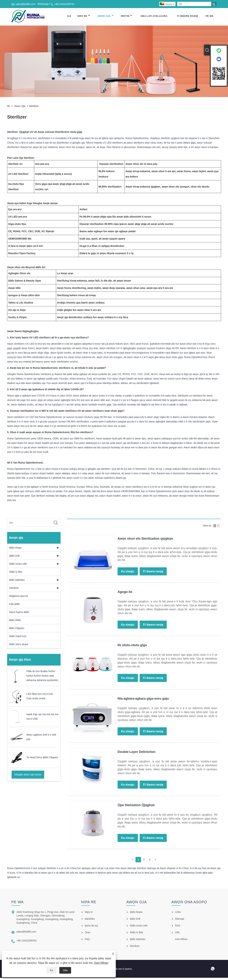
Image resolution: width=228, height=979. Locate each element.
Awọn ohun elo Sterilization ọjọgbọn (145, 540)
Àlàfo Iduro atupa (18, 645)
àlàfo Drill (14, 556)
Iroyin (126, 16)
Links (178, 913)
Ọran (87, 933)
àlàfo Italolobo (17, 580)
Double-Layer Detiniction (137, 753)
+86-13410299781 (64, 4)
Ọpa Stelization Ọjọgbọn (136, 806)
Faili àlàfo (14, 605)
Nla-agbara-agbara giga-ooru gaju (143, 699)
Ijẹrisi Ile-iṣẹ (91, 926)
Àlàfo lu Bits (15, 572)
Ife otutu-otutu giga (132, 646)
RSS (177, 926)
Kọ (51, 970)
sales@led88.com (25, 4)
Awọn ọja (105, 16)
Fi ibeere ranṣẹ (187, 16)
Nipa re (83, 16)
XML (177, 933)
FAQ (87, 940)
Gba (65, 970)
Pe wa (209, 16)
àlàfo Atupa (15, 548)
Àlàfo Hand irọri (17, 637)
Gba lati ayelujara (154, 16)
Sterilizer (34, 107)
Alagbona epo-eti (18, 597)
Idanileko (90, 920)
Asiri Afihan (101, 962)
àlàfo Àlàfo (15, 621)
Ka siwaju (127, 572)
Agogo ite (125, 593)
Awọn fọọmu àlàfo (19, 613)
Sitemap (179, 920)
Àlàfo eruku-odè (18, 564)
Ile (69, 16)
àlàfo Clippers (16, 629)
